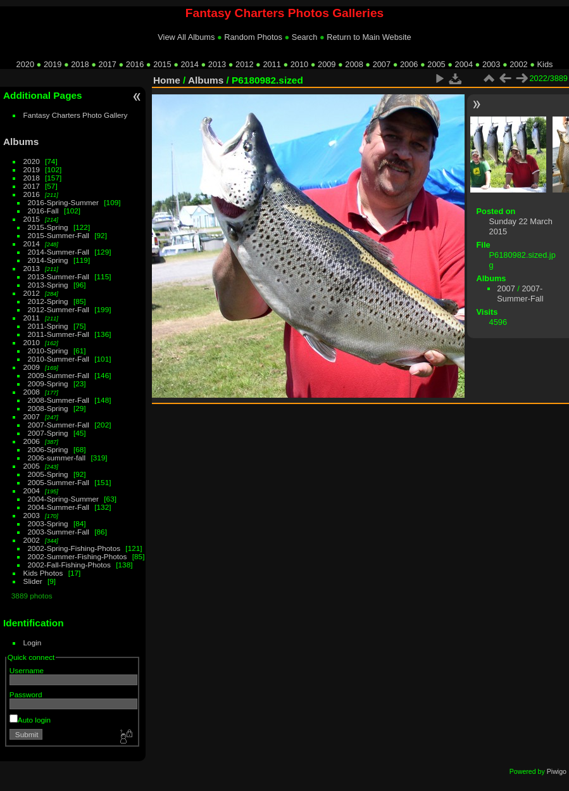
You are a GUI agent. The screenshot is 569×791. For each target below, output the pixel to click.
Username (26, 670)
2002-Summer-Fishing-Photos (77, 556)
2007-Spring (48, 433)
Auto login (30, 720)
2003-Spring (48, 523)
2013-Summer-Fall (58, 276)
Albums (21, 141)
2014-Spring (48, 260)
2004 (464, 64)
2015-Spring (48, 227)
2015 (162, 64)
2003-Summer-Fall (58, 532)
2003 (491, 64)
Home (166, 80)
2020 (25, 64)
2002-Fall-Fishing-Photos (69, 564)
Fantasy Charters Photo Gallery (75, 115)
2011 (271, 64)
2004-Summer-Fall (58, 507)
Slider (32, 581)
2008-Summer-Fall (58, 400)
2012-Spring (48, 301)
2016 (135, 64)
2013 (217, 64)
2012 (244, 64)
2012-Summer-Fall (58, 309)
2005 (436, 64)
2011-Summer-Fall (58, 334)
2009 (326, 64)
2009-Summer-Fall (58, 375)
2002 (518, 64)
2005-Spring (48, 474)
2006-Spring (48, 449)
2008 (354, 64)
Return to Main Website (369, 37)
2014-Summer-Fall (58, 252)
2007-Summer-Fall (58, 425)
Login (32, 642)
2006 (409, 64)
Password (25, 694)
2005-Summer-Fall (58, 482)
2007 (382, 64)
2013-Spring (48, 285)
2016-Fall (43, 210)
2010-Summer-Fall (58, 359)
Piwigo (556, 771)
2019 (52, 64)
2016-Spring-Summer (63, 202)
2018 (80, 64)
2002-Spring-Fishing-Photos (74, 548)
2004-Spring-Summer (63, 499)
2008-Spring (48, 408)
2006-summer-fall (57, 457)
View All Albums (186, 37)
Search (305, 37)
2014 (189, 64)
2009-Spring (48, 383)
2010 (299, 64)
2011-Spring (48, 326)
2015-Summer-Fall (58, 235)
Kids (545, 64)
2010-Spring (48, 350)
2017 (107, 64)
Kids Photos (43, 573)
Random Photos (253, 37)
